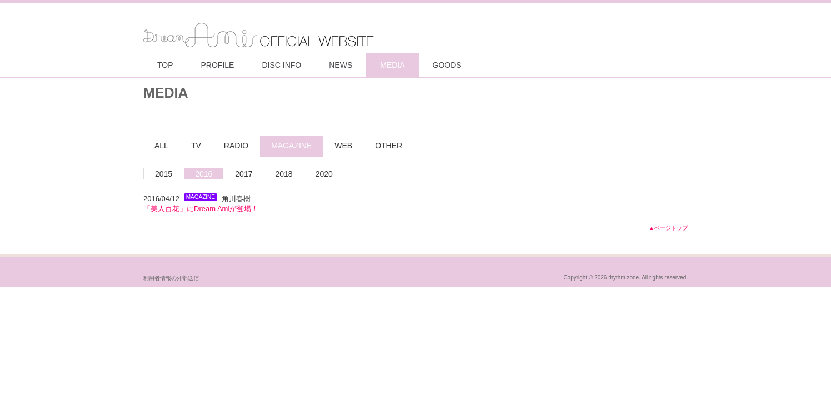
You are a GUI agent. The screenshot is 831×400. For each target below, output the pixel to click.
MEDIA (392, 65)
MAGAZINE (291, 145)
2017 (243, 173)
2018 (283, 173)
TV (196, 145)
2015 (163, 173)
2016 (203, 173)
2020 (324, 173)
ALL (161, 145)
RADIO (236, 145)
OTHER (388, 145)
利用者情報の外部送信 (171, 278)
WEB (343, 145)
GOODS (447, 65)
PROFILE (217, 65)
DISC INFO (281, 65)
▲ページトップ (668, 228)
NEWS (340, 65)
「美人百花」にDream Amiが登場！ (200, 208)
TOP (165, 65)
